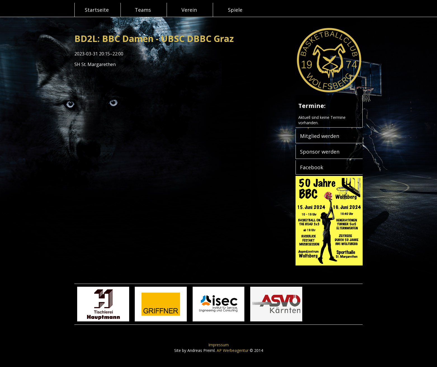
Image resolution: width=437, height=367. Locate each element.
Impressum (218, 344)
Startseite (97, 9)
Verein (189, 9)
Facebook (311, 167)
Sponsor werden (319, 151)
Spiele (235, 9)
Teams (143, 9)
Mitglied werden (319, 136)
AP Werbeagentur (233, 350)
